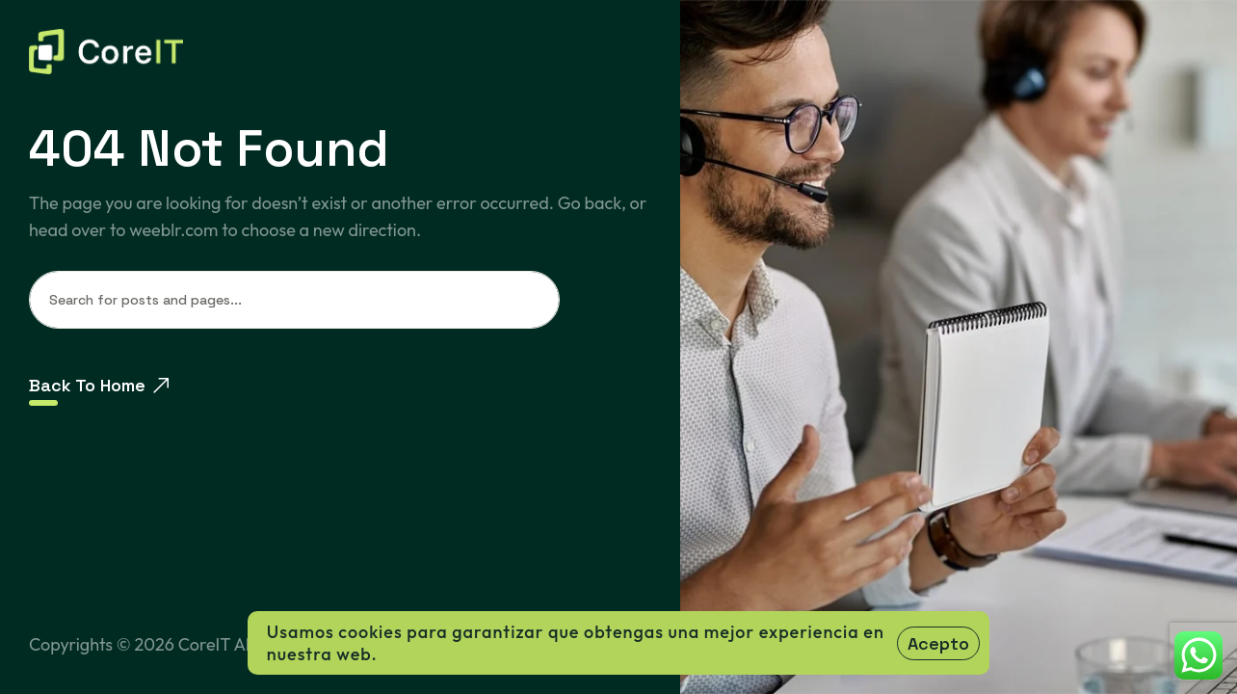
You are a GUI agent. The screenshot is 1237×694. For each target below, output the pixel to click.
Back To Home (99, 385)
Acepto (938, 643)
